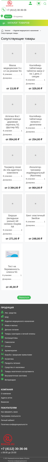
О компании (6, 394)
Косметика (9, 359)
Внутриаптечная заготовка (16, 376)
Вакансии (5, 402)
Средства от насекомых (15, 367)
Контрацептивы (11, 338)
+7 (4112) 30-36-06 (16, 10)
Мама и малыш (11, 325)
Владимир (18, 16)
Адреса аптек (6, 398)
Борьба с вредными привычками (18, 355)
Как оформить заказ (9, 412)
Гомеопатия (10, 342)
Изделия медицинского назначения (19, 321)
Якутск (8, 16)
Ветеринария (10, 380)
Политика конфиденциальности (14, 424)
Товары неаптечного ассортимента (19, 371)
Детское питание (12, 330)
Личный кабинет (7, 420)
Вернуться (24, 297)
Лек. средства (10, 313)
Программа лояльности (11, 416)
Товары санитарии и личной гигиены (20, 334)
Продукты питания (12, 363)
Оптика (8, 346)
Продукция (7, 308)
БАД (6, 317)
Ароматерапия (11, 351)
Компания (7, 390)
